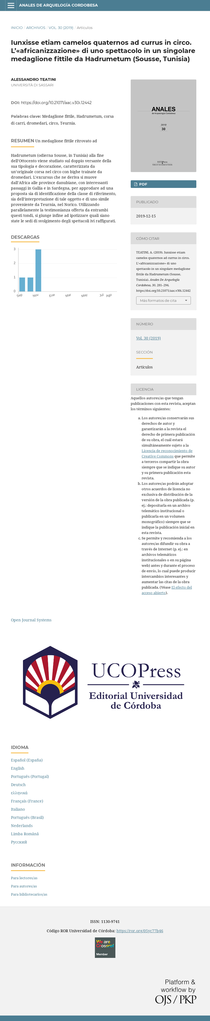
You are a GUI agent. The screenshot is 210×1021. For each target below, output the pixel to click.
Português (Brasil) (27, 817)
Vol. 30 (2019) (61, 27)
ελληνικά (19, 792)
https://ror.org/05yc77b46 (139, 930)
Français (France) (27, 801)
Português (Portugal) (30, 776)
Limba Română (25, 833)
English (17, 768)
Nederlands (22, 825)
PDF (142, 184)
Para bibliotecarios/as (29, 894)
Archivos (35, 27)
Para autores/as (24, 886)
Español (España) (27, 760)
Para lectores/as (24, 877)
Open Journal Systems (31, 619)
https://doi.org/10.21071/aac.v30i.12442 (56, 102)
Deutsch (18, 784)
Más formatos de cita (158, 300)
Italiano (18, 809)
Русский (19, 842)
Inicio (17, 27)
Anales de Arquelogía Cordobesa (58, 5)
